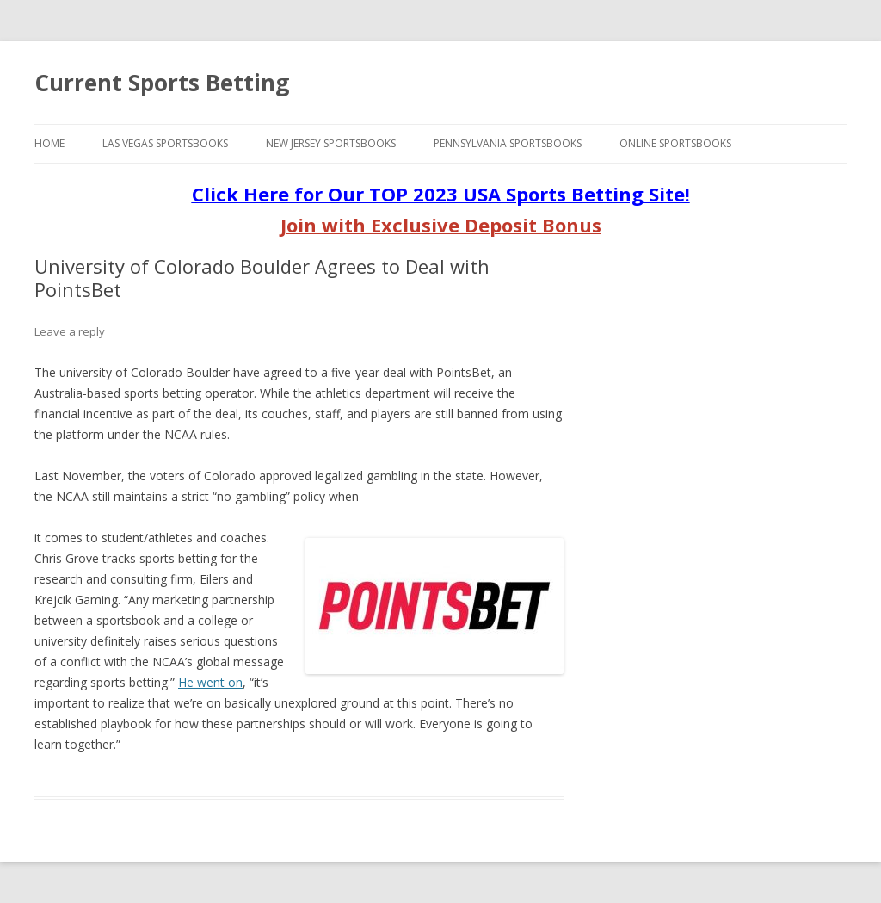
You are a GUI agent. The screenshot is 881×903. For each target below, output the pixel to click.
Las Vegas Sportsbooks (165, 143)
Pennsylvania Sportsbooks (508, 143)
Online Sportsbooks (675, 143)
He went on (210, 682)
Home (49, 143)
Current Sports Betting (161, 82)
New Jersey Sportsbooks (331, 143)
